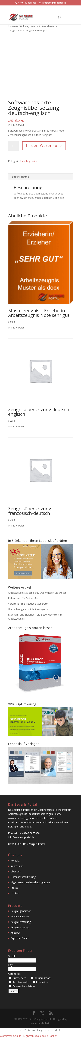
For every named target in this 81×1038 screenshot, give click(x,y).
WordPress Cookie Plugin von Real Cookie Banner (28, 1035)
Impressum (17, 866)
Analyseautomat (20, 916)
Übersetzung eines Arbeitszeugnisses (29, 609)
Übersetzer (42, 982)
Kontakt (15, 860)
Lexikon (15, 893)
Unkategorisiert (28, 26)
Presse (14, 887)
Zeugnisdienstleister (24, 986)
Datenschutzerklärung (23, 877)
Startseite (13, 26)
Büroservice (19, 978)
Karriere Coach (43, 978)
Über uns (16, 871)
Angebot (15, 932)
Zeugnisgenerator (21, 911)
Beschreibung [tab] (20, 176)
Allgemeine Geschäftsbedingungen (30, 882)
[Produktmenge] (13, 146)
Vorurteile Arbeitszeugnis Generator (28, 603)
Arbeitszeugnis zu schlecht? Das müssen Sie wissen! (37, 592)
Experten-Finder (20, 938)
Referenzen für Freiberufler (23, 598)
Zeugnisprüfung (19, 927)
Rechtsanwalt (20, 982)
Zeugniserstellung (21, 922)
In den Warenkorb (44, 145)
